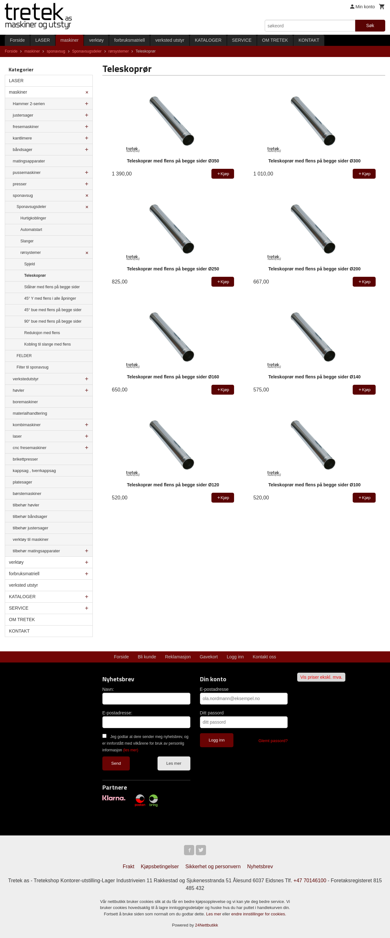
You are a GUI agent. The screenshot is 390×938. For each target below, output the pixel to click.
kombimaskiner (26, 424)
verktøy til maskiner (30, 539)
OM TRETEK (275, 40)
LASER (42, 40)
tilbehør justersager (30, 528)
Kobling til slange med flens (47, 344)
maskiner (70, 40)
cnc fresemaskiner (29, 447)
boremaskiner (25, 401)
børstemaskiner (27, 493)
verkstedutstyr (26, 378)
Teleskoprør (35, 275)
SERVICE (242, 40)
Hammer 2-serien (29, 103)
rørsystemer (30, 252)
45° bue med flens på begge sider (53, 310)
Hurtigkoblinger (33, 218)
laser (17, 436)
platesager (22, 482)
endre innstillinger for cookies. (258, 914)
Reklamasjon (178, 656)
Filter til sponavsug (32, 367)
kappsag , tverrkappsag (34, 470)
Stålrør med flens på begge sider (52, 287)
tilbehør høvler (26, 505)
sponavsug (23, 195)
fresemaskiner (26, 126)
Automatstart (31, 229)
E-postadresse (214, 689)
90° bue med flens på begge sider (53, 321)
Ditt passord (212, 712)
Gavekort (209, 656)
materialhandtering (30, 413)
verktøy (96, 40)
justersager (23, 115)
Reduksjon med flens (42, 333)
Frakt (128, 866)
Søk (370, 25)
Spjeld (29, 264)
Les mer (173, 763)
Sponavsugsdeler (31, 206)
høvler (18, 390)
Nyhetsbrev (260, 866)
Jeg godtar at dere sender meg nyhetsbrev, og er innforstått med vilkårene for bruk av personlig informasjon (145, 743)
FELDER (24, 356)
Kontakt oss (264, 656)
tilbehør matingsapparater (36, 550)
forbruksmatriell (129, 40)
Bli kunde (147, 656)
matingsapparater (29, 161)
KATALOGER (208, 40)
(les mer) (130, 750)
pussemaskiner (26, 172)
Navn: (108, 689)
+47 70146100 (309, 880)
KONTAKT (308, 40)
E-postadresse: (117, 712)
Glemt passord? (273, 740)
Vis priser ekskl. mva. (321, 677)
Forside (17, 40)
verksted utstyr (169, 40)
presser (19, 184)
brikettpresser (25, 459)
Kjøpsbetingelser (160, 866)
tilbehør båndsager (30, 516)
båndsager (22, 149)
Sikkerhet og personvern (212, 866)
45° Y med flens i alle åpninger (50, 298)
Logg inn (235, 656)
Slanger (26, 241)
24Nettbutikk (206, 925)
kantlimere (22, 138)
